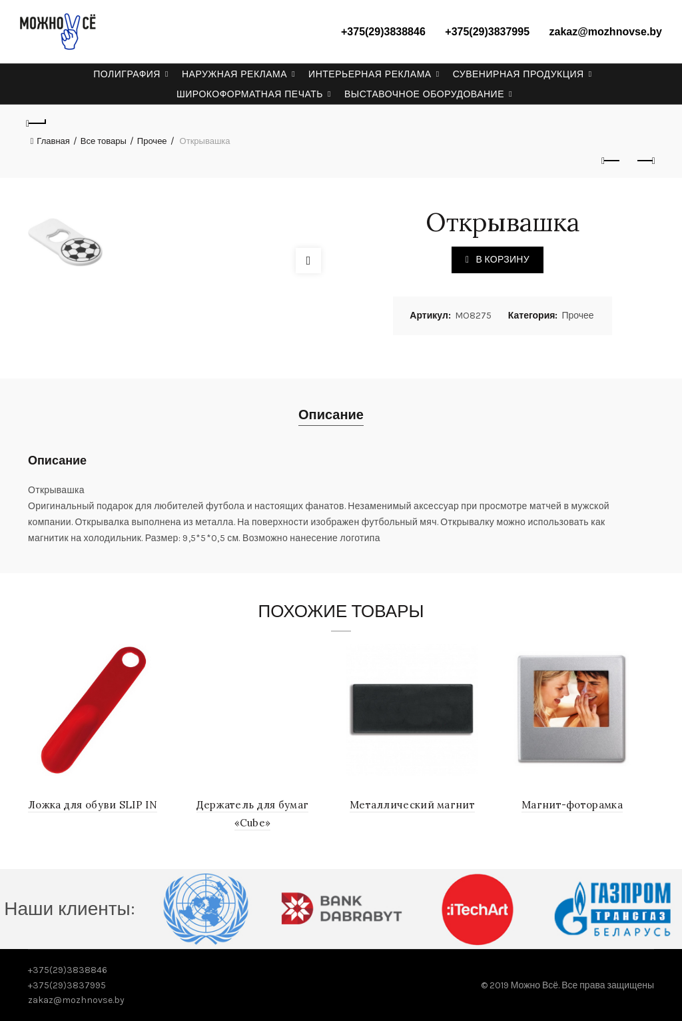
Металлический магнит (413, 804)
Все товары (104, 141)
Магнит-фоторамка (573, 804)
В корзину (502, 259)
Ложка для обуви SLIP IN (94, 804)
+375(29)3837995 (487, 31)
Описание (331, 415)
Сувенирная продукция (518, 74)
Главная (53, 141)
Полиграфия (127, 74)
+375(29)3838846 (383, 31)
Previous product (611, 160)
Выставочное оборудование (424, 94)
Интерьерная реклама (370, 74)
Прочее (152, 141)
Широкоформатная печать (249, 94)
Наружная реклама (234, 74)
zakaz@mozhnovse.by (605, 31)
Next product (645, 160)
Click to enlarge (308, 260)
